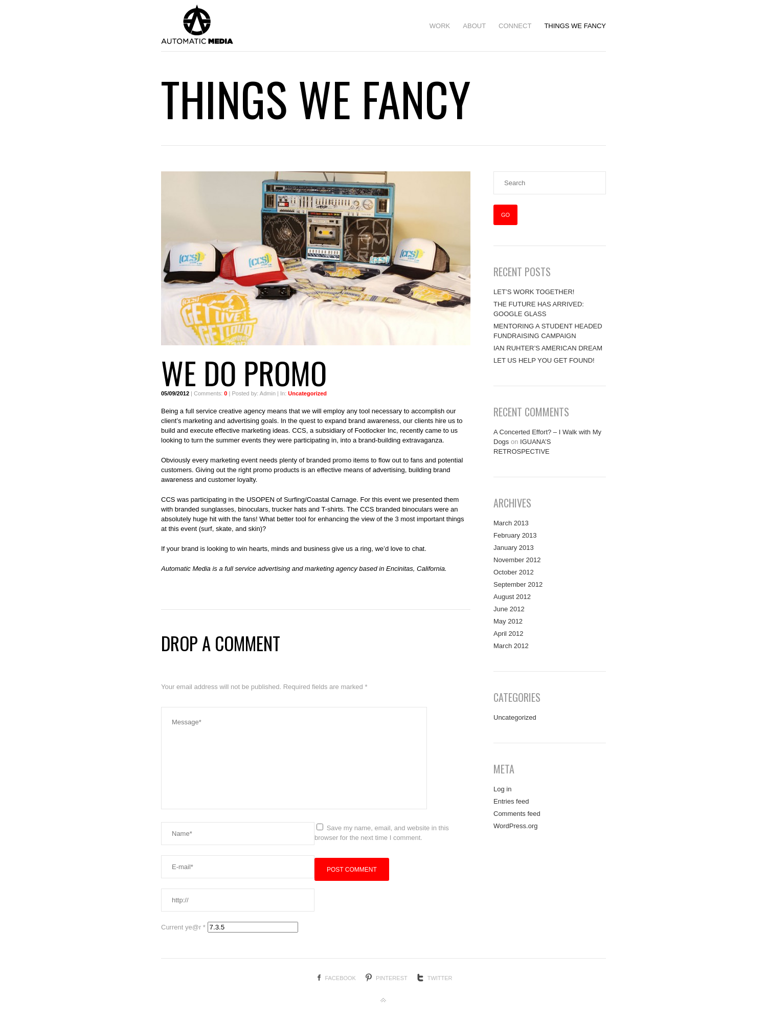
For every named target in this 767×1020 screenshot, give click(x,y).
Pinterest (392, 978)
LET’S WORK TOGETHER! (533, 292)
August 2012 (512, 597)
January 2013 (513, 547)
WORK (440, 26)
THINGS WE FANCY (575, 26)
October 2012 (513, 572)
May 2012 (508, 621)
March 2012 (511, 646)
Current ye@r (183, 927)
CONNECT (515, 26)
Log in (502, 789)
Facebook (340, 978)
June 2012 (509, 609)
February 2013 (515, 535)
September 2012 (518, 584)
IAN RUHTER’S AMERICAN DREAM (547, 348)
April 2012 (508, 633)
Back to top (383, 1000)
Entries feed (511, 801)
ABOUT (474, 26)
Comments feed (516, 813)
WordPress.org (515, 826)
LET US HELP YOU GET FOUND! (544, 360)
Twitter (440, 978)
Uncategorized (307, 393)
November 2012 (517, 560)
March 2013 (511, 523)
